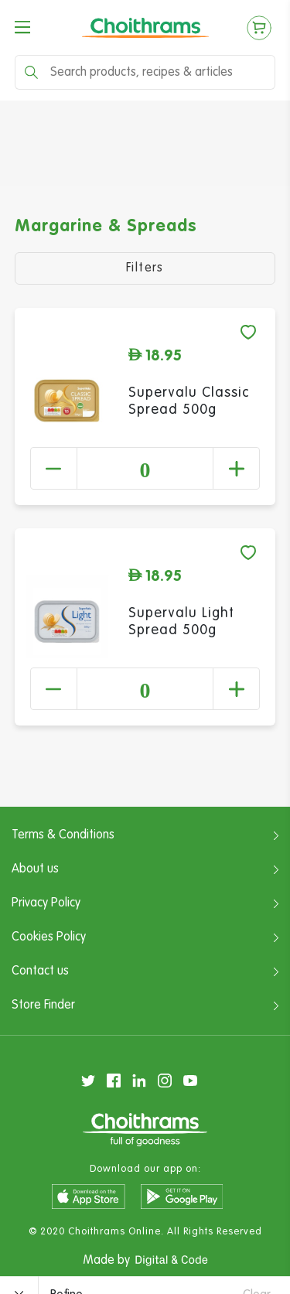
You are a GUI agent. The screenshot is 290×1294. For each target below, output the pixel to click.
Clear (257, 1266)
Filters (145, 268)
